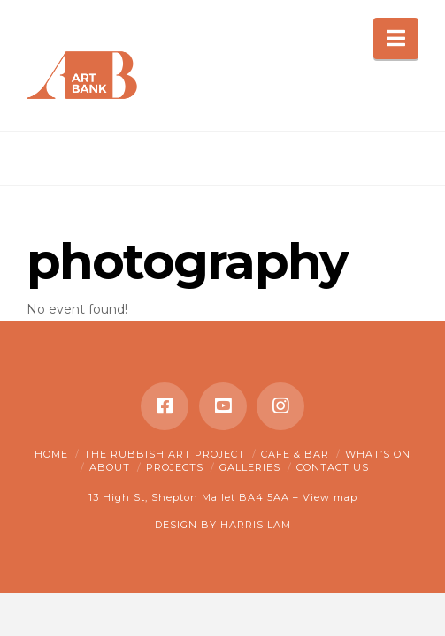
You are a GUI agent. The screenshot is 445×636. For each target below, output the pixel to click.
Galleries (249, 467)
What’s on (377, 454)
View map (330, 497)
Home (51, 454)
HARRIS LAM (255, 525)
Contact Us (332, 467)
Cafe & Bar (295, 454)
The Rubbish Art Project (164, 454)
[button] (395, 38)
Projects (174, 467)
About (109, 467)
